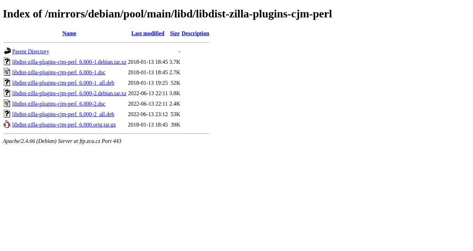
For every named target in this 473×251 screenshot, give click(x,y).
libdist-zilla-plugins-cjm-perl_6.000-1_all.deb (63, 83)
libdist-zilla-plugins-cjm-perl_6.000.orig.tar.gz (64, 125)
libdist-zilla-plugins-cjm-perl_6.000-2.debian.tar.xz (69, 93)
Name (69, 33)
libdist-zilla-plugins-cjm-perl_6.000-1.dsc (59, 72)
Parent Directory (30, 51)
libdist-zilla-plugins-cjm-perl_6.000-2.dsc (59, 104)
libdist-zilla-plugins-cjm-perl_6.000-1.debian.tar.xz (69, 62)
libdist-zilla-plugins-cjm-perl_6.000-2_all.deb (63, 114)
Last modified (147, 33)
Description (195, 33)
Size (175, 33)
